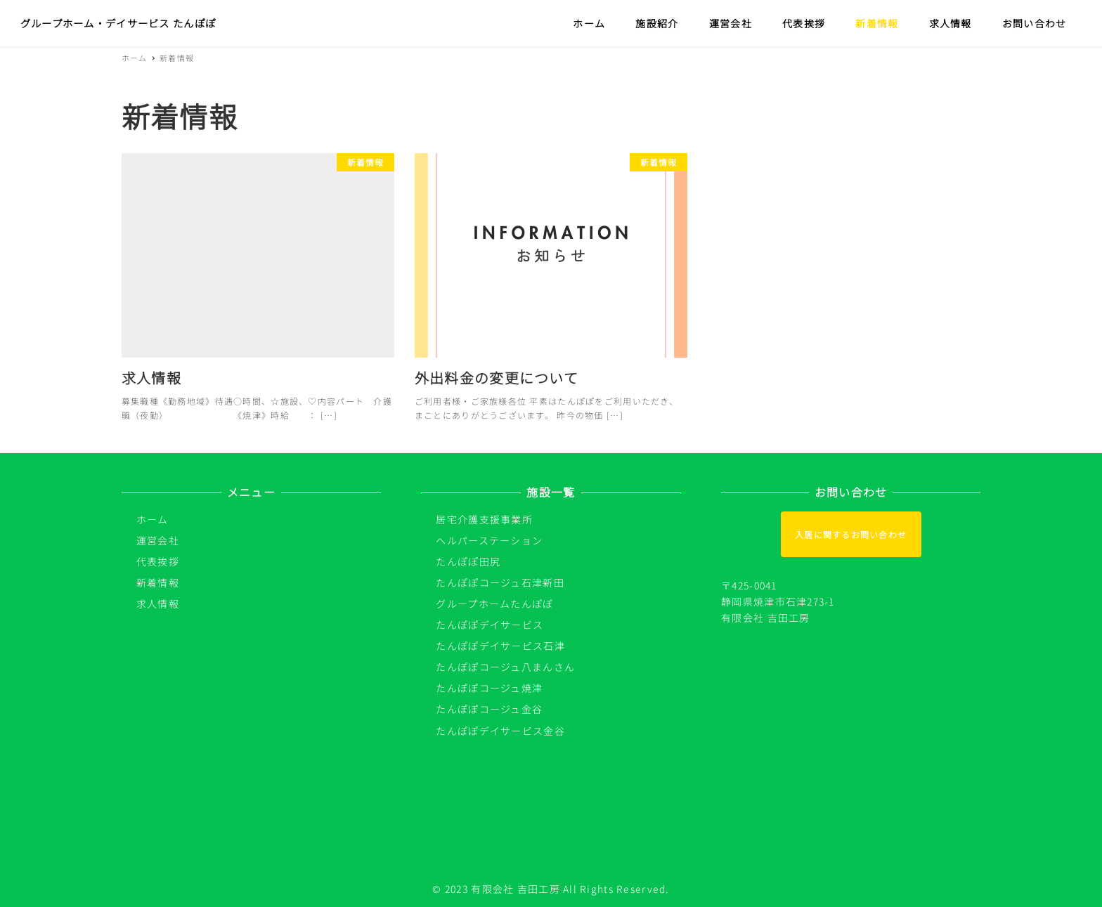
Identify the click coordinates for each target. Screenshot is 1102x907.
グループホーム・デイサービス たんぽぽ (118, 22)
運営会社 (157, 540)
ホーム (152, 519)
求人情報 (157, 603)
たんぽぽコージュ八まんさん (505, 667)
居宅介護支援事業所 (484, 519)
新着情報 (157, 582)
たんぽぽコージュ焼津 (489, 688)
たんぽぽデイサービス (489, 625)
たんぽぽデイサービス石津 (500, 646)
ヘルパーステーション (489, 540)
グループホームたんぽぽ (494, 603)
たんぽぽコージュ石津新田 (500, 582)
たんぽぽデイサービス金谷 (500, 731)
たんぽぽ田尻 (468, 561)
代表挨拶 (157, 561)
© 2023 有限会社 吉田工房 (495, 889)
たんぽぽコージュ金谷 (489, 709)
